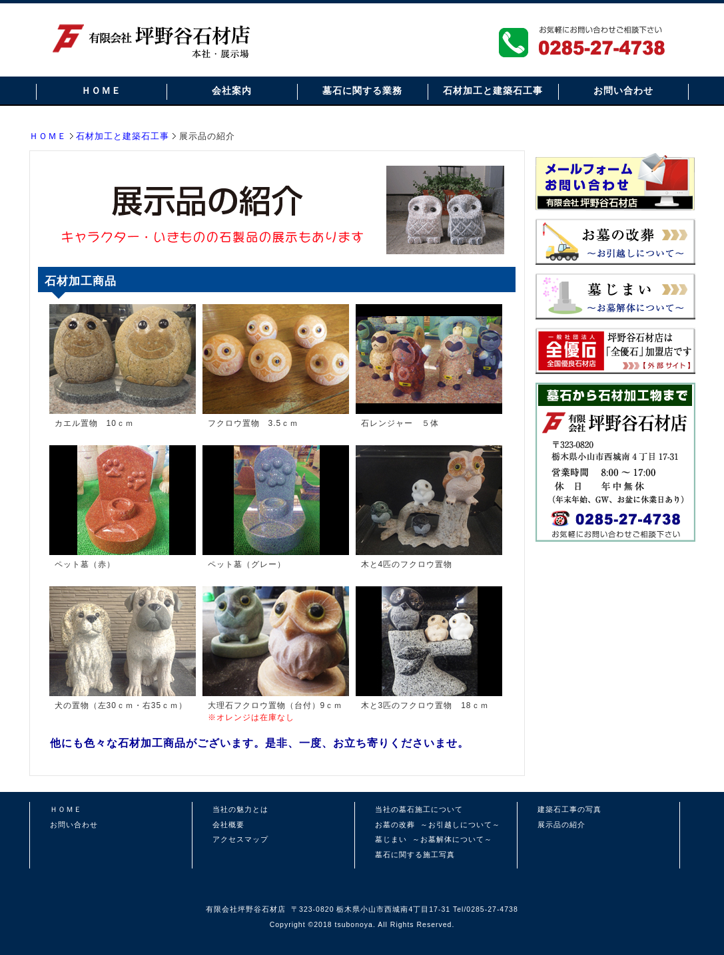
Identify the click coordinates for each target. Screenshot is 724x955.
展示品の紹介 (561, 825)
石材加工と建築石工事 (493, 90)
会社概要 (228, 825)
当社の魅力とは (240, 809)
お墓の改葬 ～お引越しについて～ (437, 825)
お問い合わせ (623, 90)
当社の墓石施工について (419, 809)
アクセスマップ (240, 839)
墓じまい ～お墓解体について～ (433, 839)
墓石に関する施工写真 (415, 855)
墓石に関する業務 (362, 90)
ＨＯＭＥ (101, 90)
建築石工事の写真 (569, 809)
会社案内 (232, 90)
